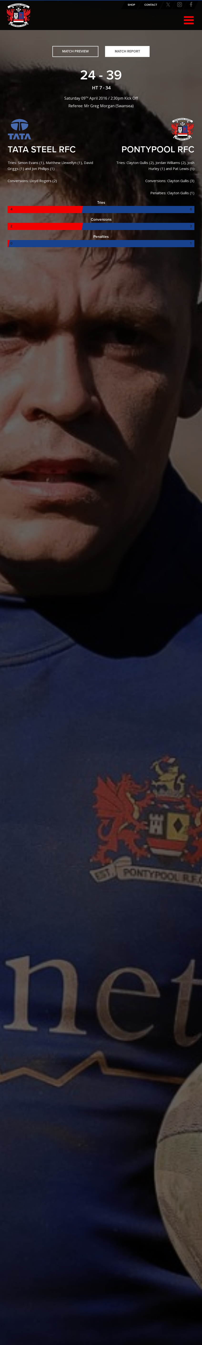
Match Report (127, 51)
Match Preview (75, 51)
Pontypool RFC (18, 16)
